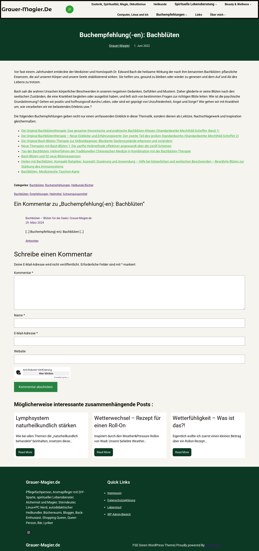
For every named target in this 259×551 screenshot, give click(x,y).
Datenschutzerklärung (121, 500)
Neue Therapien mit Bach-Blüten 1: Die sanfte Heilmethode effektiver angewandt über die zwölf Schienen (96, 146)
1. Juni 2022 (142, 46)
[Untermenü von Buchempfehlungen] (186, 15)
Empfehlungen (39, 194)
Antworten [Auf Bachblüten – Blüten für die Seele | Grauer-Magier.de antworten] (32, 241)
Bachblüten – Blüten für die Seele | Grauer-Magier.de (59, 218)
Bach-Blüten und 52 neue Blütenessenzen (51, 156)
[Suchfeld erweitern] (70, 9)
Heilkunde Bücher (82, 185)
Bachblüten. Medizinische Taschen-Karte (50, 171)
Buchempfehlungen (57, 185)
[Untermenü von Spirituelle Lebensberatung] (216, 4)
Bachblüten (36, 185)
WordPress (213, 545)
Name (19, 315)
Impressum (114, 493)
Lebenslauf (114, 507)
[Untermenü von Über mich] (225, 14)
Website (20, 351)
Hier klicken (46, 373)
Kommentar (23, 273)
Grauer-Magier (119, 46)
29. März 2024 (35, 222)
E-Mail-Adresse (26, 333)
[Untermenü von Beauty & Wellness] (250, 4)
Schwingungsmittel (75, 194)
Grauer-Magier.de (27, 9)
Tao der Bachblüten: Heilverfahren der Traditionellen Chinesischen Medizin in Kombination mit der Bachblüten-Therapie (106, 151)
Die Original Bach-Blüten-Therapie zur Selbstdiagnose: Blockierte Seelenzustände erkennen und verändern (96, 141)
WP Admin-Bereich (119, 514)
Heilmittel (55, 194)
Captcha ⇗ (61, 377)
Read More (26, 453)
